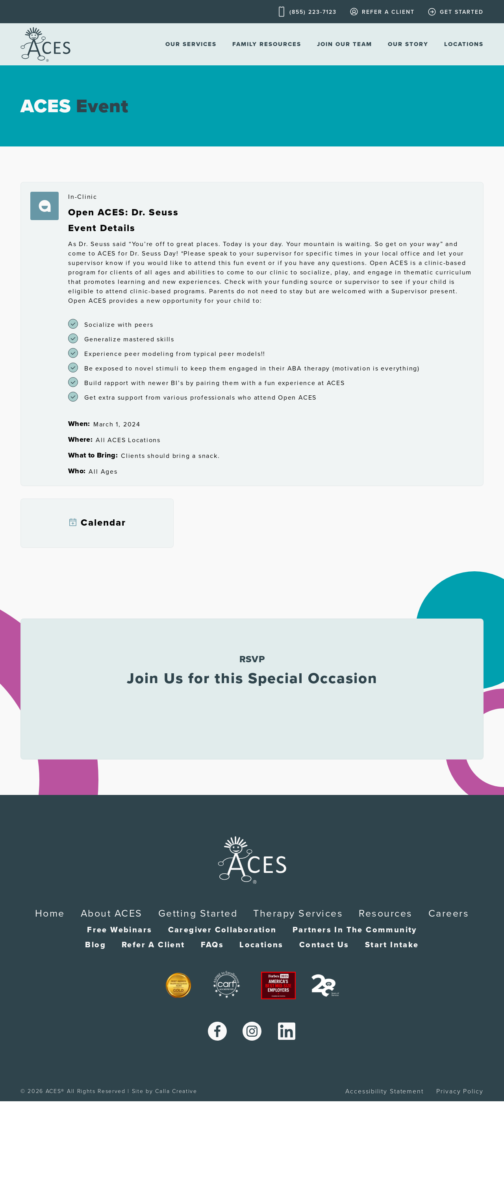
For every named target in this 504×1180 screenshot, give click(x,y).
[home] (45, 44)
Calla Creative (176, 1091)
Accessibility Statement (384, 1091)
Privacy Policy (460, 1091)
